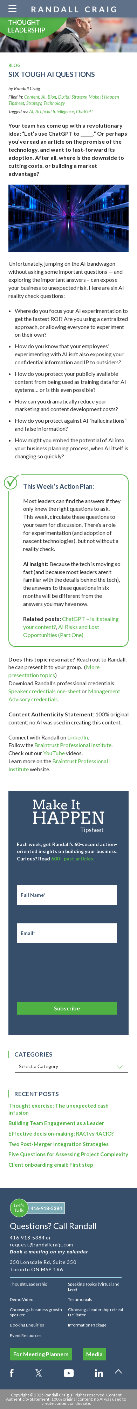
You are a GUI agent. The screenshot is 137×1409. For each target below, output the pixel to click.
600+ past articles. (72, 858)
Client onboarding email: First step (50, 1164)
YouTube (54, 753)
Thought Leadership (28, 1284)
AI (43, 97)
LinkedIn (77, 737)
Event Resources (26, 1335)
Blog (52, 97)
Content (31, 97)
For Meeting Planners (41, 1354)
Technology (54, 103)
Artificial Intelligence (54, 111)
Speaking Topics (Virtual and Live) (93, 1286)
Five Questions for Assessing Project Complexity (68, 1154)
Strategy (33, 103)
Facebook (12, 1372)
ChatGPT (84, 111)
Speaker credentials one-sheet (44, 691)
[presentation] (70, 970)
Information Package (87, 1325)
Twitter (39, 1372)
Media (94, 1354)
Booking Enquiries (27, 1325)
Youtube (69, 1372)
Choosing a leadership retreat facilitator (95, 1312)
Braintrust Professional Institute (72, 745)
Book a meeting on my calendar (49, 1251)
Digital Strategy (72, 97)
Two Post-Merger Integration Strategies (58, 1144)
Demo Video (21, 1299)
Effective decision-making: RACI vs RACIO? (61, 1133)
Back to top (121, 1374)
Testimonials (80, 1299)
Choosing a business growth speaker (36, 1312)
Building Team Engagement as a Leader (56, 1123)
